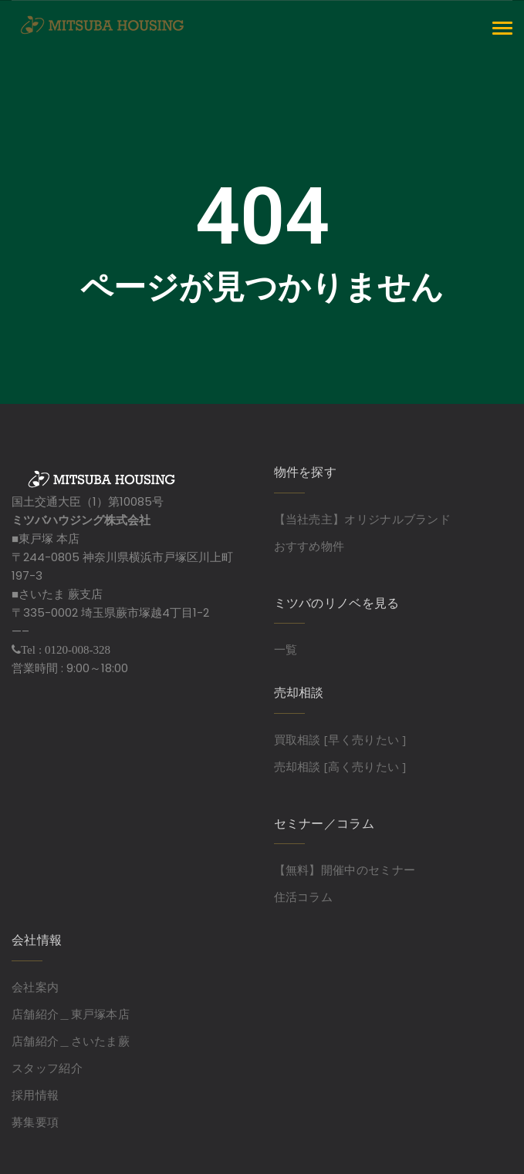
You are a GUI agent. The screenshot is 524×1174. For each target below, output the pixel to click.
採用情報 (35, 1094)
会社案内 (35, 986)
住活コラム (303, 896)
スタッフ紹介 (47, 1067)
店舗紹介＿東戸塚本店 (71, 1013)
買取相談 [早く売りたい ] (340, 739)
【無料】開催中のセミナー (345, 869)
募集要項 (35, 1121)
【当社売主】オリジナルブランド (362, 518)
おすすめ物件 (309, 545)
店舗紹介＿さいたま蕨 (71, 1040)
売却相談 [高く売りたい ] (340, 766)
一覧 (286, 649)
